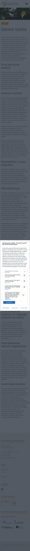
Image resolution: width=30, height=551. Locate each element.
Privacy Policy (23, 308)
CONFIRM (9, 302)
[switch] (24, 275)
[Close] (26, 243)
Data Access (15, 308)
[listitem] (15, 272)
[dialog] (15, 275)
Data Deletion (6, 308)
